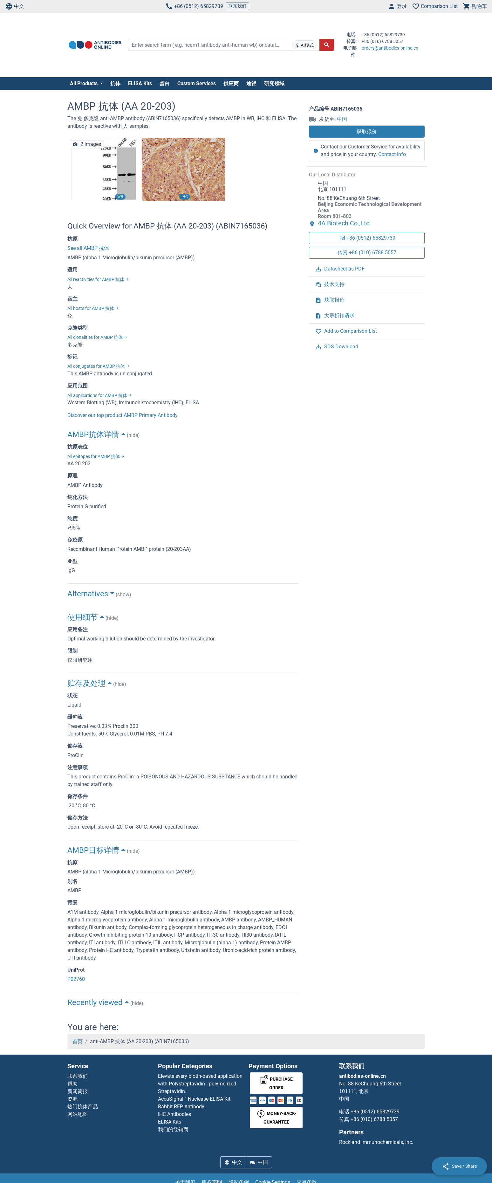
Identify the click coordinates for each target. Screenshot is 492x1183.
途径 (251, 83)
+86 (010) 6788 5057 (374, 1119)
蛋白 (165, 83)
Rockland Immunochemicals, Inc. (376, 1142)
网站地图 (77, 1114)
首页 (77, 1041)
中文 (14, 6)
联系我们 (237, 6)
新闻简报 (77, 1091)
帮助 (72, 1084)
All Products (84, 83)
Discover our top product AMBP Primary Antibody (122, 415)
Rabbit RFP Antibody (181, 1107)
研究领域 (274, 83)
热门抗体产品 (82, 1107)
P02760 (76, 979)
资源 (72, 1099)
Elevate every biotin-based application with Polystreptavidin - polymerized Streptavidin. (200, 1083)
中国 (342, 119)
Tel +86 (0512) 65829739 (366, 238)
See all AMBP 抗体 (88, 248)
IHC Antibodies (174, 1114)
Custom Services (196, 83)
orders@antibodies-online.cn (390, 48)
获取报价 (367, 131)
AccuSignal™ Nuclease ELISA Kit (194, 1099)
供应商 (231, 83)
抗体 (115, 83)
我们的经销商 (173, 1129)
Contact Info (392, 154)
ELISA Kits (140, 83)
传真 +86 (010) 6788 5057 (367, 253)
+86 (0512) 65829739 (194, 6)
